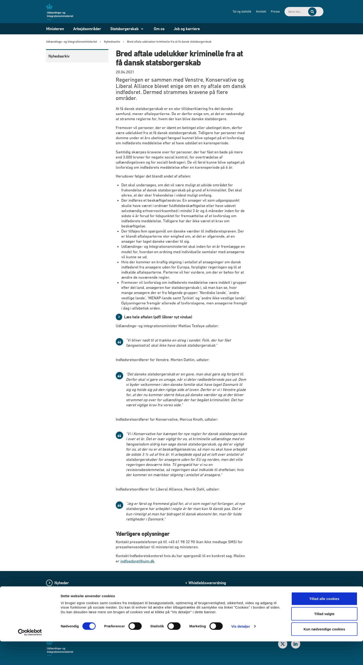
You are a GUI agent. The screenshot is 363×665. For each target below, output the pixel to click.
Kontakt (245, 11)
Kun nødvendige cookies (324, 653)
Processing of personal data (212, 600)
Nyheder (61, 583)
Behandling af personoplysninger (216, 591)
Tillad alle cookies (324, 622)
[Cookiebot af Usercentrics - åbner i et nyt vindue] (30, 655)
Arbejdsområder (87, 28)
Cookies (195, 609)
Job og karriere (187, 28)
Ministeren (55, 28)
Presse (259, 11)
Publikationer (65, 591)
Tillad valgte (324, 637)
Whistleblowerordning (207, 583)
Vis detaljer (240, 650)
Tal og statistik (226, 11)
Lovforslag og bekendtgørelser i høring (87, 609)
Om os (159, 28)
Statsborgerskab (124, 28)
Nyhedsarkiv (58, 56)
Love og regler (66, 600)
